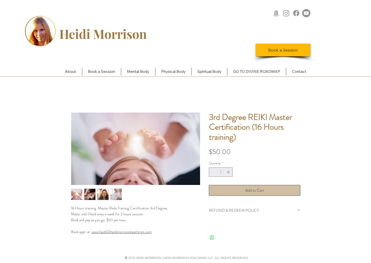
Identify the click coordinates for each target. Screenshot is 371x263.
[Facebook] (296, 13)
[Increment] (229, 172)
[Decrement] (213, 172)
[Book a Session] (283, 50)
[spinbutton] (221, 172)
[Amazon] (276, 13)
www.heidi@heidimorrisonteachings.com (122, 232)
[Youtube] (306, 13)
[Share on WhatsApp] (212, 237)
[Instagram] (286, 13)
